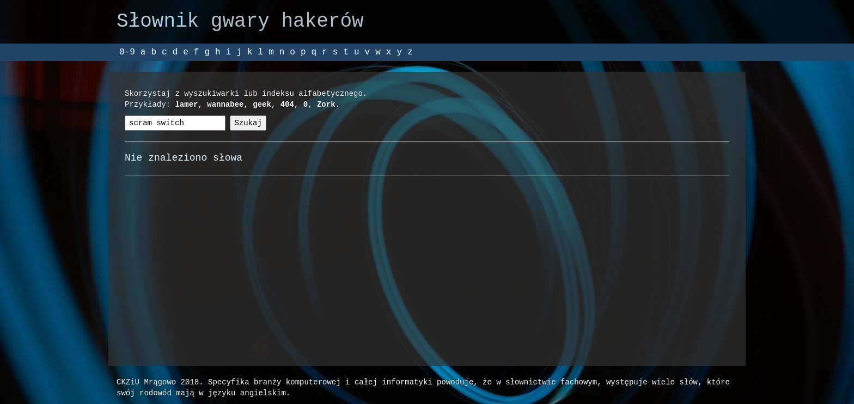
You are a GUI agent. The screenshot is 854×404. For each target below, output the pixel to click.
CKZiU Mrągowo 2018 (158, 382)
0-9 (127, 52)
